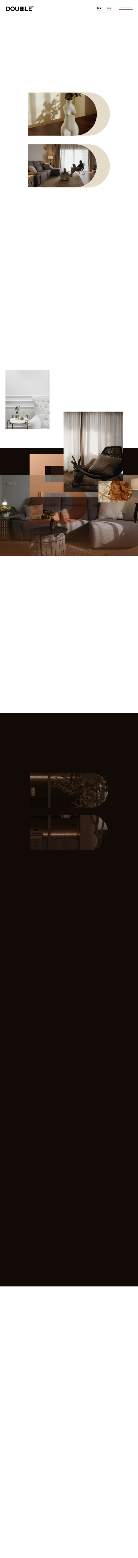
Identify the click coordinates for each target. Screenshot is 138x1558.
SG (109, 8)
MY (99, 8)
